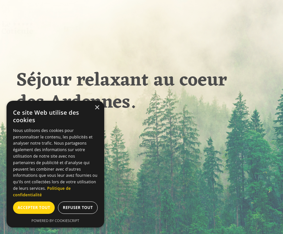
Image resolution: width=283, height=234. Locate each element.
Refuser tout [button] (78, 207)
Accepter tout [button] (34, 207)
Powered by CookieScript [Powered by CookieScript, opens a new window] (55, 220)
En (94, 28)
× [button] (96, 107)
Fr (82, 28)
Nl (106, 28)
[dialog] (55, 164)
